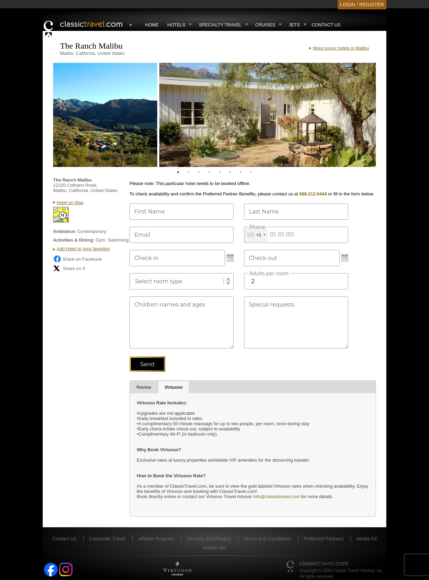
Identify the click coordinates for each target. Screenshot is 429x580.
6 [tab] (230, 172)
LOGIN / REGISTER (362, 4)
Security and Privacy (209, 538)
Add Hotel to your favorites (83, 248)
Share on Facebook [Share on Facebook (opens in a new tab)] (77, 259)
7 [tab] (240, 172)
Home (152, 24)
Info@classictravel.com (276, 496)
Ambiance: (64, 231)
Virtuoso (174, 387)
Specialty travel (220, 24)
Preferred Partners (324, 538)
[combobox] (256, 235)
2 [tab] (188, 172)
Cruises (265, 24)
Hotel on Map (70, 202)
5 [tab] (219, 172)
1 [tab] (178, 172)
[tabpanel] (105, 115)
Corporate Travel (107, 538)
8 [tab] (250, 172)
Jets (294, 24)
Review (143, 387)
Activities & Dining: (73, 240)
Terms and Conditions (267, 538)
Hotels (176, 24)
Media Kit (366, 538)
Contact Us (326, 24)
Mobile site (214, 547)
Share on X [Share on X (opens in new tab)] (69, 268)
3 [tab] (198, 172)
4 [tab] (209, 172)
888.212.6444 (313, 193)
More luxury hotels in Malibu (341, 48)
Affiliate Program (156, 538)
